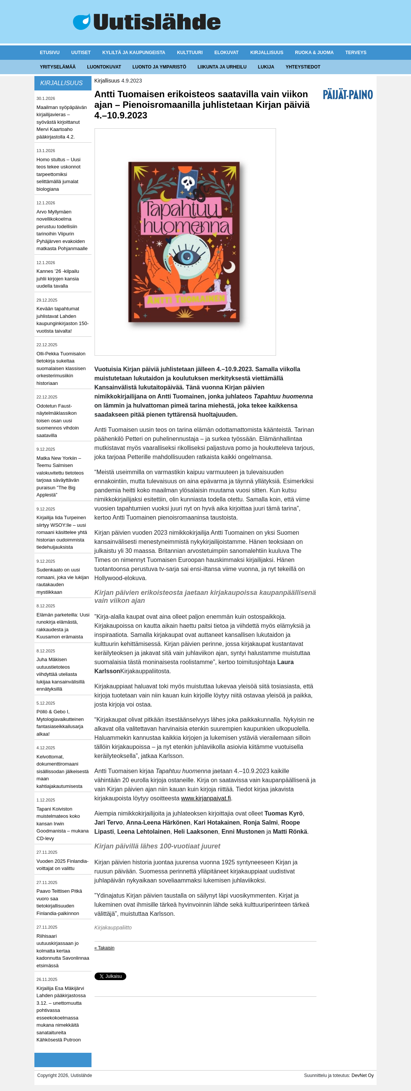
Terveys (356, 52)
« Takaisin (105, 948)
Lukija (266, 67)
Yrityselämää (58, 67)
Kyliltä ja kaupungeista (133, 52)
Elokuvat (226, 52)
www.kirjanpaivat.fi (206, 798)
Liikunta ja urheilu (222, 67)
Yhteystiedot (302, 67)
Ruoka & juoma (314, 52)
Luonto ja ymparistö (159, 67)
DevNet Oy (363, 1075)
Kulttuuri (190, 52)
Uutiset (81, 52)
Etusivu (50, 52)
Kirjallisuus (266, 52)
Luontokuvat (104, 67)
